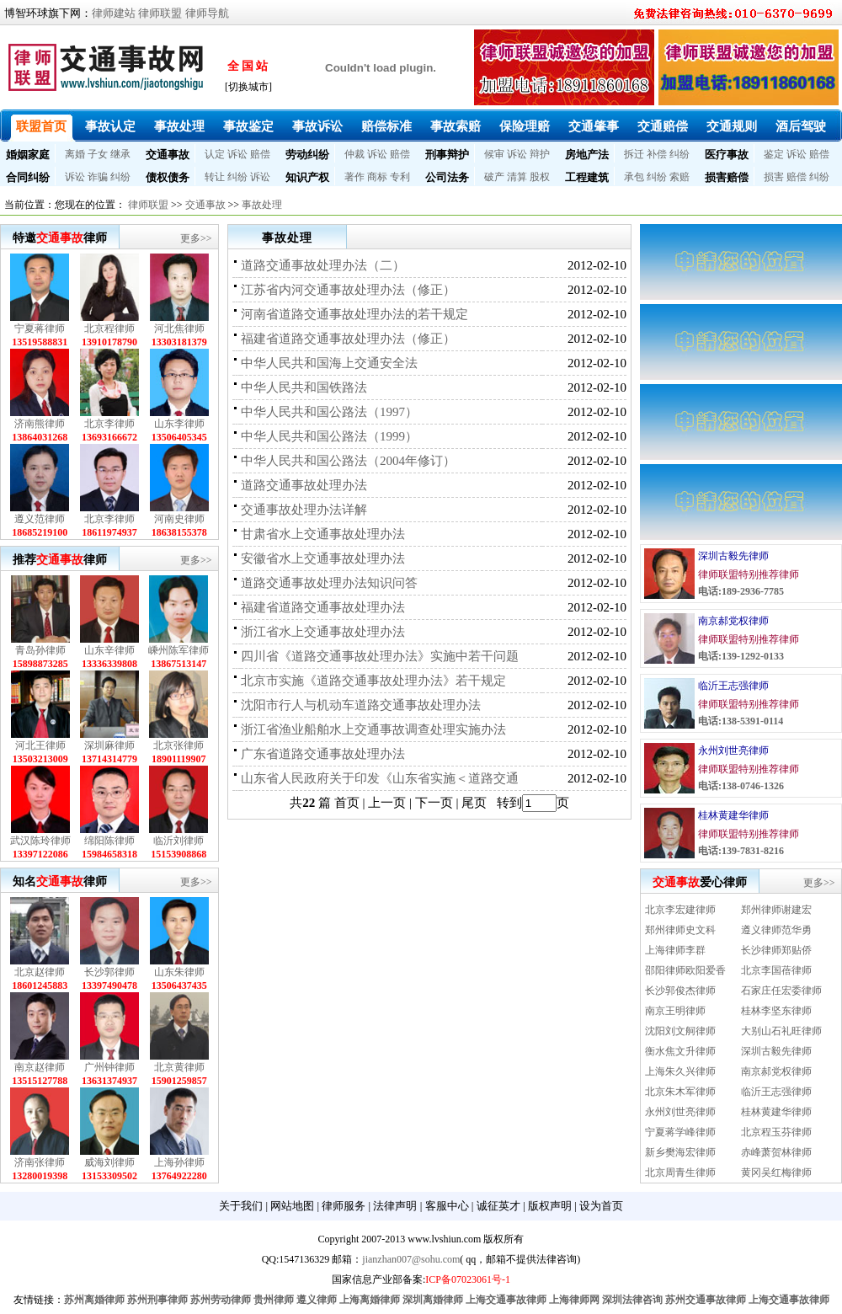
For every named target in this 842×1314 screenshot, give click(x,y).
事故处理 (179, 126)
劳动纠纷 (307, 154)
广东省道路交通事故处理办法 (323, 754)
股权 (540, 177)
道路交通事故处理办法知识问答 (329, 583)
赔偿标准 (386, 126)
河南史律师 (179, 519)
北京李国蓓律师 (776, 970)
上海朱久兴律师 (680, 1071)
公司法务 (447, 177)
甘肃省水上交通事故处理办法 (323, 534)
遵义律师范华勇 (776, 930)
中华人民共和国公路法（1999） (329, 436)
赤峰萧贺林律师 (776, 1152)
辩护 (540, 154)
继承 (120, 154)
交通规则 (731, 126)
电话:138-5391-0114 (740, 721)
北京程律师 (109, 328)
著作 (354, 177)
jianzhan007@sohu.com (411, 1259)
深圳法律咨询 (632, 1300)
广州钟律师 (109, 1067)
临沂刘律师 (178, 841)
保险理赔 (524, 126)
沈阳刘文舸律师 (680, 1031)
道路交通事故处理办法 (304, 485)
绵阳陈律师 (109, 841)
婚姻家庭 (28, 154)
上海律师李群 (675, 950)
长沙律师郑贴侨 (776, 950)
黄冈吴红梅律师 (776, 1172)
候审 (494, 154)
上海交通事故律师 (506, 1300)
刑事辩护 (447, 154)
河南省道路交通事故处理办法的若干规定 (354, 314)
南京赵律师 (39, 1067)
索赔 (679, 177)
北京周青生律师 (680, 1172)
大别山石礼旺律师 (781, 1031)
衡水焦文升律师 (680, 1051)
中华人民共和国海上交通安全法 (329, 363)
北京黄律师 (179, 1067)
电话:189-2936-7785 (741, 591)
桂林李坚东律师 (776, 1011)
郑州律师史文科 (680, 930)
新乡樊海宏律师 (680, 1152)
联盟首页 (41, 126)
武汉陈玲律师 (40, 841)
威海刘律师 (109, 1162)
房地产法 (587, 154)
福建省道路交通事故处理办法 (323, 607)
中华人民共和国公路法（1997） (329, 412)
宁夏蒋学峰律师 (680, 1132)
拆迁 (634, 154)
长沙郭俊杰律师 (680, 990)
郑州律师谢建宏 (776, 910)
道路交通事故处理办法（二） (323, 265)
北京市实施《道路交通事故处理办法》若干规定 (373, 680)
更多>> (196, 238)
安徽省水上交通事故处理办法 (323, 558)
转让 (215, 177)
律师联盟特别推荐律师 (748, 574)
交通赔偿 (662, 126)
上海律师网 (574, 1300)
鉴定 (774, 154)
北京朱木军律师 (680, 1092)
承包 (634, 177)
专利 (400, 177)
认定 (215, 154)
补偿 (657, 154)
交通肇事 (593, 126)
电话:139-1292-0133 (741, 656)
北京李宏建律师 (680, 910)
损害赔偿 (727, 177)
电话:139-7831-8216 (741, 851)
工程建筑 (587, 177)
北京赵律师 (39, 972)
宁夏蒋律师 (39, 328)
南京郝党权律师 (733, 621)
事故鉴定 (248, 126)
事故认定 (110, 126)
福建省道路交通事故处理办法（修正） (348, 338)
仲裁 (354, 154)
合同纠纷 (28, 177)
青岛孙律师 (40, 650)
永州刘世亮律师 (733, 750)
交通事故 (167, 154)
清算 (517, 177)
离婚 (75, 154)
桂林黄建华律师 (733, 815)
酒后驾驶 (800, 126)
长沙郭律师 (109, 972)
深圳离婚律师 (432, 1300)
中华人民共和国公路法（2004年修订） (348, 460)
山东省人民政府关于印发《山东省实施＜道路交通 (380, 778)
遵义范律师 (39, 519)
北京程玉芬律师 (776, 1132)
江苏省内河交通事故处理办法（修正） (348, 289)
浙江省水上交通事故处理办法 (323, 631)
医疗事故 (727, 154)
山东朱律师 (179, 972)
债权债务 (167, 177)
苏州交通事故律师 (705, 1300)
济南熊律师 (39, 424)
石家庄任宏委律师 (781, 990)
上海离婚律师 (369, 1300)
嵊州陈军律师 (178, 650)
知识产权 (307, 177)
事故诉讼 (317, 126)
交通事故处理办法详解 (304, 509)
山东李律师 (179, 424)
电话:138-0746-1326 (741, 786)
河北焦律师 (179, 328)
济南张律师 (39, 1162)
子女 (98, 154)
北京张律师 (178, 745)
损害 (774, 177)
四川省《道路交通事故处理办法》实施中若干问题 (380, 656)
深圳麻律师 (109, 745)
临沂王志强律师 (733, 686)
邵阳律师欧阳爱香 (685, 970)
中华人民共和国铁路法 (304, 387)
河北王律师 (40, 745)
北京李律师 (109, 424)
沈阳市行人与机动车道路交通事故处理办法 (361, 705)
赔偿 (260, 154)
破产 (494, 177)
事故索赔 (455, 126)
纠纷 (679, 154)
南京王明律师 (675, 1011)
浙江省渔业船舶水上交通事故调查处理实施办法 (373, 729)
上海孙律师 (179, 1162)
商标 (377, 177)
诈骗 (98, 177)
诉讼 (237, 154)
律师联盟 (160, 13)
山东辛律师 (109, 650)
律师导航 (207, 13)
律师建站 (114, 13)
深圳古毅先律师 (733, 556)
